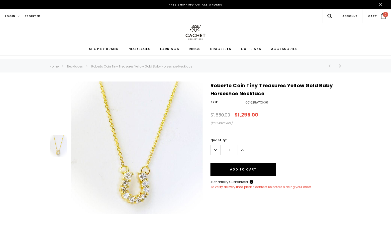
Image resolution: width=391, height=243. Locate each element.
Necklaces (75, 66)
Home (54, 66)
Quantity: (218, 140)
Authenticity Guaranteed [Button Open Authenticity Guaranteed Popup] (229, 182)
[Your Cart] (377, 16)
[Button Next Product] (338, 66)
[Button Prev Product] (331, 66)
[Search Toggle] (329, 16)
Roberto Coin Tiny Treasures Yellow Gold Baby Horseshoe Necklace (141, 66)
